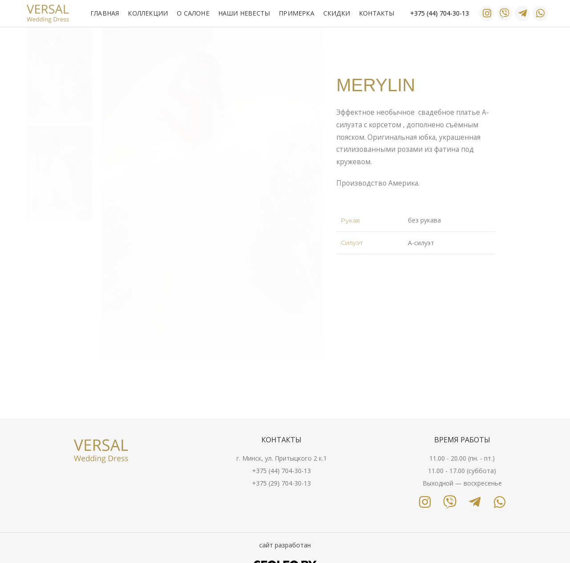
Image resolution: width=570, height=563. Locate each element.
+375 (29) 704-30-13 (281, 483)
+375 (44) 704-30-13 (281, 470)
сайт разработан (285, 545)
